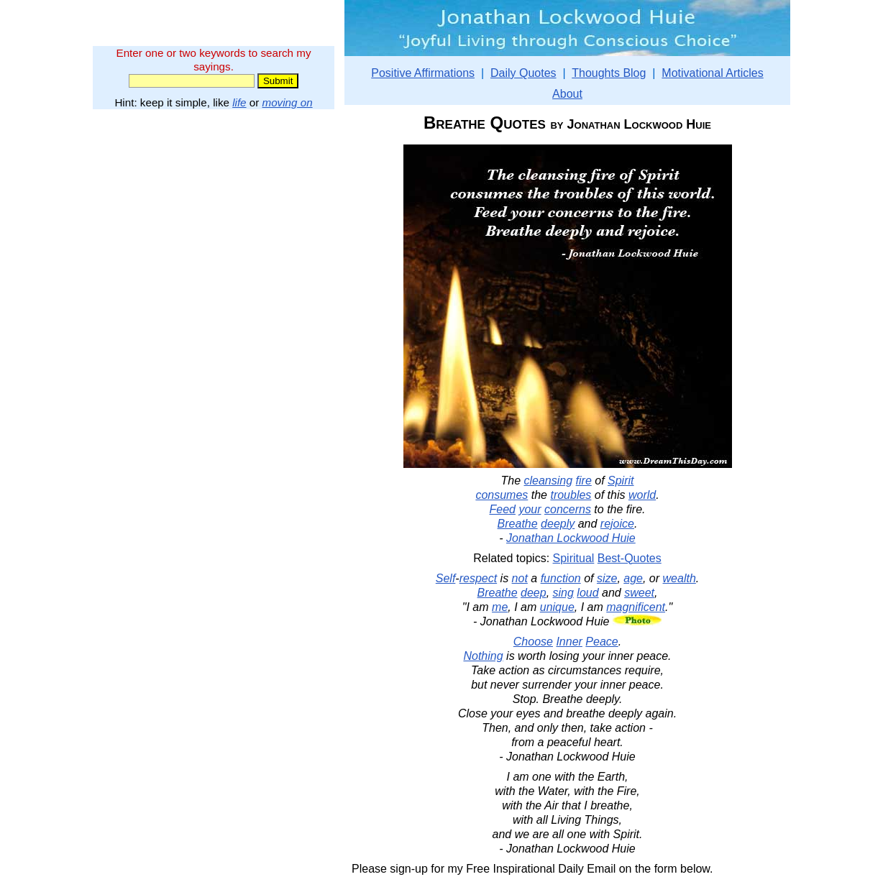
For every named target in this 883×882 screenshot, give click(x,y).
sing (563, 593)
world (642, 495)
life (239, 102)
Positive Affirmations (423, 73)
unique (557, 607)
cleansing (548, 480)
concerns (567, 509)
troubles (570, 495)
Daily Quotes (523, 73)
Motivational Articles (712, 73)
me (500, 607)
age (633, 578)
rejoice (617, 524)
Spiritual (574, 558)
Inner (569, 641)
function (561, 578)
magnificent (635, 607)
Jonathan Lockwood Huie (571, 538)
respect (478, 578)
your (529, 509)
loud (587, 593)
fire (584, 480)
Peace (601, 641)
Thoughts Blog (609, 73)
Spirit (620, 480)
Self (446, 578)
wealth (679, 578)
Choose (533, 641)
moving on (287, 102)
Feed (502, 509)
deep (533, 593)
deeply (558, 524)
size (607, 578)
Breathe (518, 524)
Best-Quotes (630, 558)
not (520, 578)
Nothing (483, 656)
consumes (501, 495)
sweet (639, 593)
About (567, 94)
